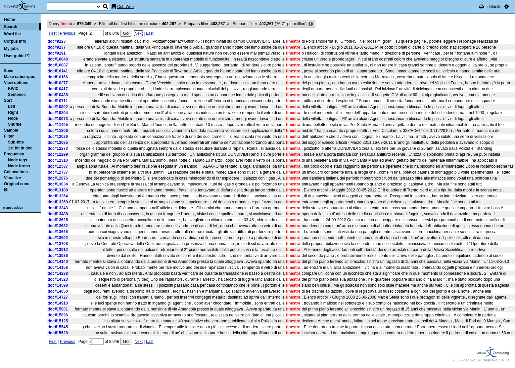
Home (9, 19)
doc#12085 (58, 142)
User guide (14, 56)
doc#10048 (58, 59)
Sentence (16, 94)
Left (11, 106)
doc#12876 (58, 178)
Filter (9, 136)
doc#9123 (57, 41)
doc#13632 (58, 226)
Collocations (16, 172)
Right (13, 112)
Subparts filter (204, 23)
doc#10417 (58, 89)
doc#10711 (58, 101)
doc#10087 (58, 65)
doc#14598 (58, 285)
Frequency (14, 154)
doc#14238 (58, 273)
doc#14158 (58, 267)
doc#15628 (58, 333)
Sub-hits (16, 142)
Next (138, 33)
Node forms (19, 166)
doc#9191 (57, 53)
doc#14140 (58, 261)
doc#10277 (58, 83)
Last (150, 33)
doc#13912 (58, 249)
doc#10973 (58, 118)
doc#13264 (58, 196)
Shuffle (15, 124)
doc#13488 (58, 214)
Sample (11, 130)
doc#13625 (58, 220)
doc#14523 (58, 279)
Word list (12, 34)
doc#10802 (58, 106)
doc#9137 (57, 47)
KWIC (13, 88)
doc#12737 (58, 172)
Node (13, 118)
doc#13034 (58, 184)
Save (8, 70)
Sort (8, 100)
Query (70, 23)
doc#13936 (58, 255)
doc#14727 (58, 297)
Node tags (17, 160)
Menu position (13, 207)
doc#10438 (58, 95)
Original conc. (17, 184)
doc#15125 (58, 321)
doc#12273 (58, 148)
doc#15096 (58, 315)
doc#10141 (58, 71)
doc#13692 (58, 237)
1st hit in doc (20, 148)
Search (10, 26)
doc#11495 (58, 124)
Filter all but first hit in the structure (137, 23)
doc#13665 (58, 231)
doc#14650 (58, 291)
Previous (67, 33)
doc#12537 (58, 166)
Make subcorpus (19, 76)
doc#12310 (58, 160)
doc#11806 (58, 130)
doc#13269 (58, 202)
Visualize (12, 178)
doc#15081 (58, 309)
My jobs (11, 48)
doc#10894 (58, 112)
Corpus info (15, 41)
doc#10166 (58, 77)
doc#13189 (58, 190)
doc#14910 (58, 303)
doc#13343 (58, 208)
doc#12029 (58, 136)
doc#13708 (58, 243)
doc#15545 (58, 327)
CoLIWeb (125, 6)
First (53, 33)
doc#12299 (58, 154)
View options (16, 82)
